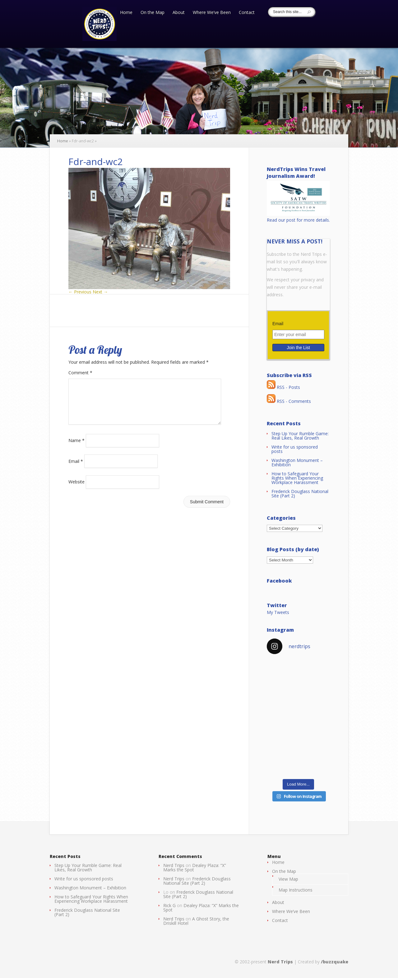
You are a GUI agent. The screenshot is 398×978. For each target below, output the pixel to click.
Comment (80, 373)
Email (75, 468)
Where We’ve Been (212, 12)
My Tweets (278, 612)
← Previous (79, 292)
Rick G (169, 905)
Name (76, 448)
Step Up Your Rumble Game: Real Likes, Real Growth (300, 436)
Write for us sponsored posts (294, 449)
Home (126, 12)
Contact (247, 12)
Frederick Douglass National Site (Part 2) (299, 493)
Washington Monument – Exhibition (297, 462)
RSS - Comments (289, 401)
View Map (288, 879)
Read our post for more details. (298, 220)
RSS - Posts (283, 387)
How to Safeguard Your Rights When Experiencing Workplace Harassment (297, 478)
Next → (100, 292)
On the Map (152, 12)
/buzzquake (334, 962)
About (179, 12)
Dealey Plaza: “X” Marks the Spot (194, 867)
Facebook (279, 580)
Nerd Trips (173, 865)
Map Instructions (295, 890)
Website (76, 489)
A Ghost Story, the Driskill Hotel (196, 921)
